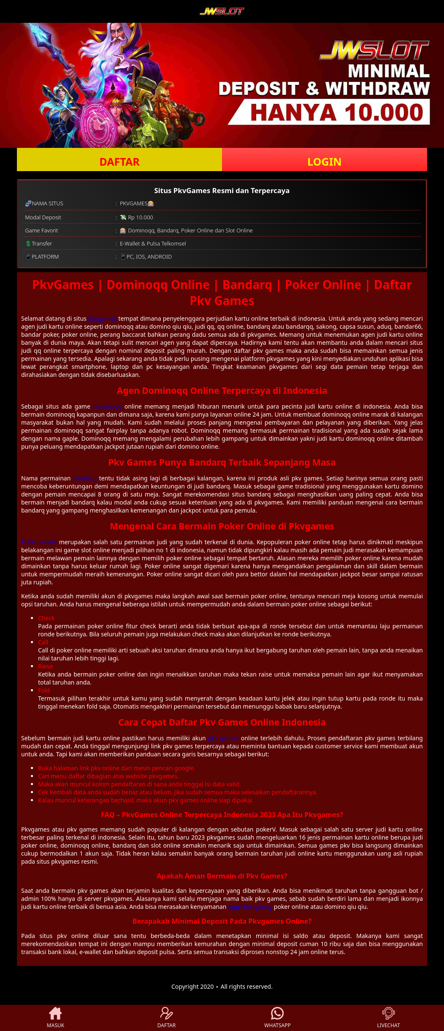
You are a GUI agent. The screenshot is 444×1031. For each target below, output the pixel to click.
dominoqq (107, 406)
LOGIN (324, 161)
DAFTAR (119, 161)
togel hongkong (250, 907)
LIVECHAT (388, 1018)
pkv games (223, 738)
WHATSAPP (277, 1018)
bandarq (85, 478)
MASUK (55, 1018)
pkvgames (102, 318)
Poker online (39, 542)
